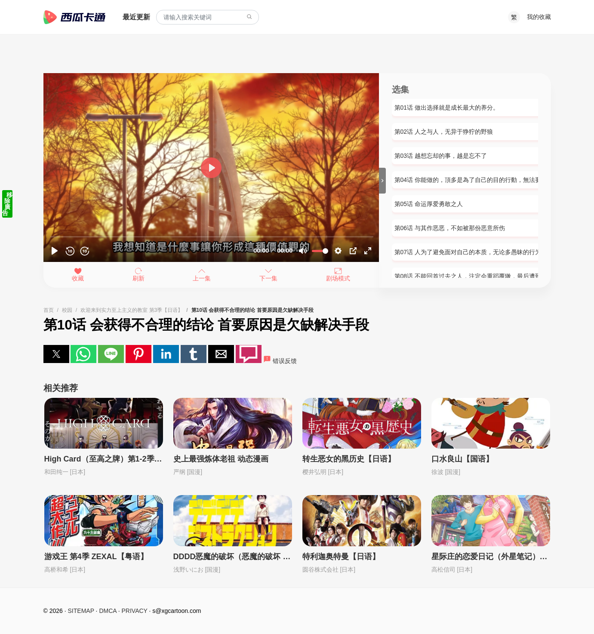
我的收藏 (539, 16)
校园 (67, 310)
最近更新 (136, 17)
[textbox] (207, 17)
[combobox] (207, 17)
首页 (48, 310)
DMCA (107, 610)
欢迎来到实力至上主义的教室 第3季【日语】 (131, 310)
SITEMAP (81, 610)
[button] (56, 354)
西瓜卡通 (74, 17)
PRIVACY (135, 610)
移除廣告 (7, 203)
